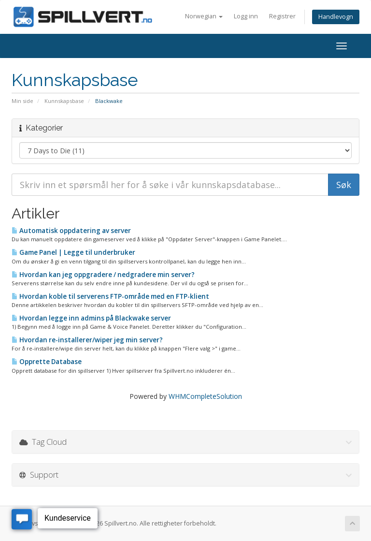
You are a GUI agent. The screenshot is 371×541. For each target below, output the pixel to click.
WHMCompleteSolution (205, 396)
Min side (22, 100)
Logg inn (246, 16)
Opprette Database (47, 361)
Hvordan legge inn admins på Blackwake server (91, 318)
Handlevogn (335, 17)
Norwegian (204, 16)
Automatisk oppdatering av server (71, 230)
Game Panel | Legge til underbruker (73, 252)
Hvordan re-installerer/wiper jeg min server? (87, 340)
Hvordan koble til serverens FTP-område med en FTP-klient (110, 296)
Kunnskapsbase (64, 100)
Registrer (282, 16)
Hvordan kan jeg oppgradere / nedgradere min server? (103, 274)
